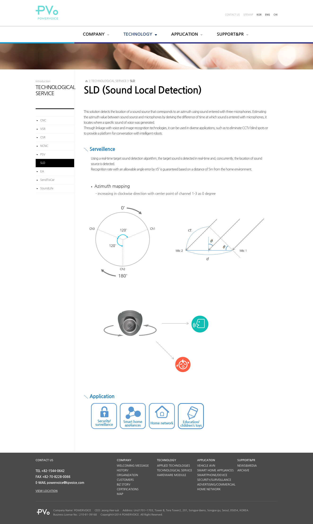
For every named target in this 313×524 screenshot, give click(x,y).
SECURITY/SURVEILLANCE (214, 479)
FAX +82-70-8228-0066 (53, 476)
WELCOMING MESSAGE (133, 465)
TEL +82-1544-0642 (50, 471)
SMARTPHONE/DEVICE (212, 475)
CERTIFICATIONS (128, 489)
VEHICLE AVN (206, 465)
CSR (43, 137)
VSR (43, 129)
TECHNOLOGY (138, 34)
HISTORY (123, 470)
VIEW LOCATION (47, 491)
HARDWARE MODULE (171, 475)
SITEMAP (248, 14)
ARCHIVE (243, 470)
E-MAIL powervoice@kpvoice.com (60, 482)
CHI (275, 15)
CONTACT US (232, 14)
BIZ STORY (124, 484)
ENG (267, 15)
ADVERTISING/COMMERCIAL (216, 484)
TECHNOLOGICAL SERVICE (174, 470)
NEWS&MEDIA (247, 465)
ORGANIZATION (127, 475)
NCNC (44, 146)
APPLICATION (184, 34)
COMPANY (94, 34)
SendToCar (47, 180)
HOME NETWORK (209, 489)
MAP (120, 494)
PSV (42, 154)
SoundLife (46, 188)
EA (42, 171)
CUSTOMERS (125, 479)
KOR (259, 15)
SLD (42, 163)
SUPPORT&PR (230, 34)
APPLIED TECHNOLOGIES (173, 465)
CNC (43, 120)
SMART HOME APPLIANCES (215, 470)
